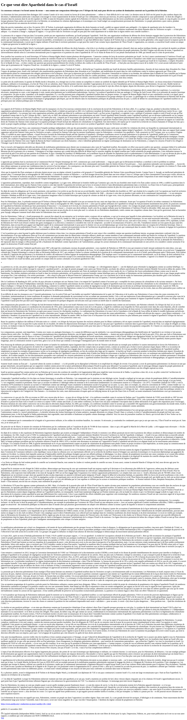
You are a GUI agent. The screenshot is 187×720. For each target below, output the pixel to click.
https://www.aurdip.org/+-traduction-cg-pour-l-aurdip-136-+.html (26, 704)
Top (2, 718)
